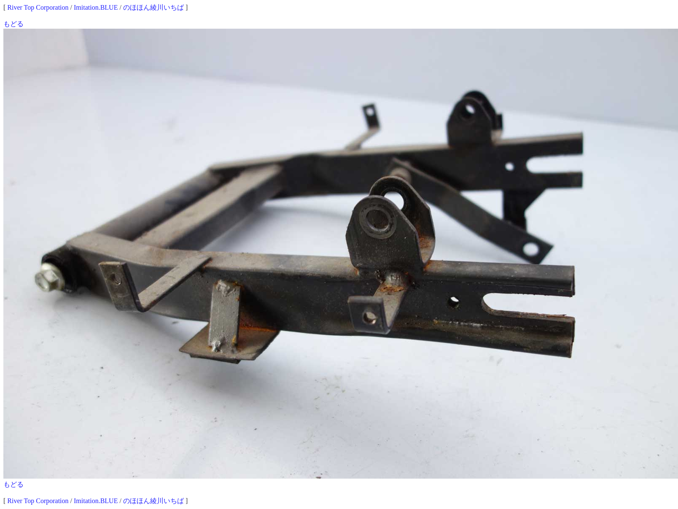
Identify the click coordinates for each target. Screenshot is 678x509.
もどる (13, 23)
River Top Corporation (37, 7)
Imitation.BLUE (96, 7)
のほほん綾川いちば (153, 7)
